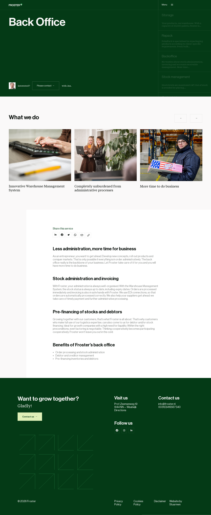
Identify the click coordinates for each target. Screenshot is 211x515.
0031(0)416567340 (169, 407)
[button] (181, 126)
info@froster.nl (167, 404)
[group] (184, 20)
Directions (120, 410)
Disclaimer (160, 501)
